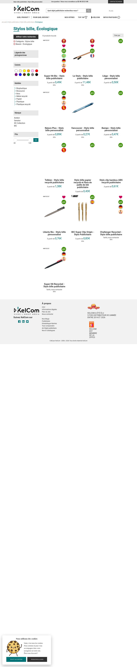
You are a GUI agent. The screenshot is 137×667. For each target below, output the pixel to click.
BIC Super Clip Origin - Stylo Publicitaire (82, 233)
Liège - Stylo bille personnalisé (111, 77)
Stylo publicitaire (13, 22)
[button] (58, 301)
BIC (15, 126)
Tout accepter (16, 659)
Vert (28, 74)
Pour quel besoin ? (41, 17)
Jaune (24, 70)
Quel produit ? (23, 17)
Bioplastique (20, 88)
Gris (32, 74)
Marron (24, 74)
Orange (28, 70)
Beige (20, 70)
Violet (16, 74)
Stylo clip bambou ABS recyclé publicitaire (111, 181)
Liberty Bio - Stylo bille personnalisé (54, 233)
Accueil (4, 22)
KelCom (95, 17)
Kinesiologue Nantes (49, 323)
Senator (17, 120)
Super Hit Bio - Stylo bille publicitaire (54, 77)
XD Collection (19, 123)
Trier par (118, 35)
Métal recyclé (20, 96)
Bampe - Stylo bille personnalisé (111, 129)
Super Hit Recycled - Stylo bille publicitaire (54, 285)
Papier (18, 99)
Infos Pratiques (111, 17)
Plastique (19, 101)
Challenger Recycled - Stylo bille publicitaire (111, 233)
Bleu (20, 74)
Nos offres (69, 17)
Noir (36, 74)
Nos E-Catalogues (48, 330)
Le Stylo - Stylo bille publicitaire (83, 77)
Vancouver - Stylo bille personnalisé (82, 129)
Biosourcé (19, 91)
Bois (17, 94)
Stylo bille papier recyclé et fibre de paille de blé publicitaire (83, 184)
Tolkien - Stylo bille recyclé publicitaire (54, 181)
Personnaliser (37, 659)
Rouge (36, 70)
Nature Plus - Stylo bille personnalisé (54, 129)
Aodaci (17, 118)
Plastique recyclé (22, 104)
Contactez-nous (116, 1)
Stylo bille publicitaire (27, 22)
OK (36, 140)
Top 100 (82, 17)
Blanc (16, 70)
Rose (32, 70)
